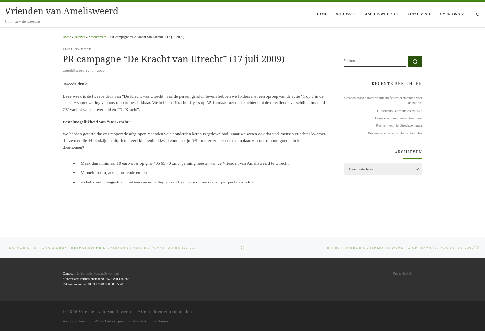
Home (67, 37)
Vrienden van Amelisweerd (106, 311)
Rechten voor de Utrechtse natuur (399, 125)
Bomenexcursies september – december (395, 133)
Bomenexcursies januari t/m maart (398, 118)
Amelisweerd (97, 37)
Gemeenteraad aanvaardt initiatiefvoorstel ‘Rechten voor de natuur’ (383, 100)
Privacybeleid (402, 273)
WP (97, 321)
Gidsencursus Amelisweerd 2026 (399, 110)
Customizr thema (153, 321)
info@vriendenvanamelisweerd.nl (97, 273)
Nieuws (80, 37)
